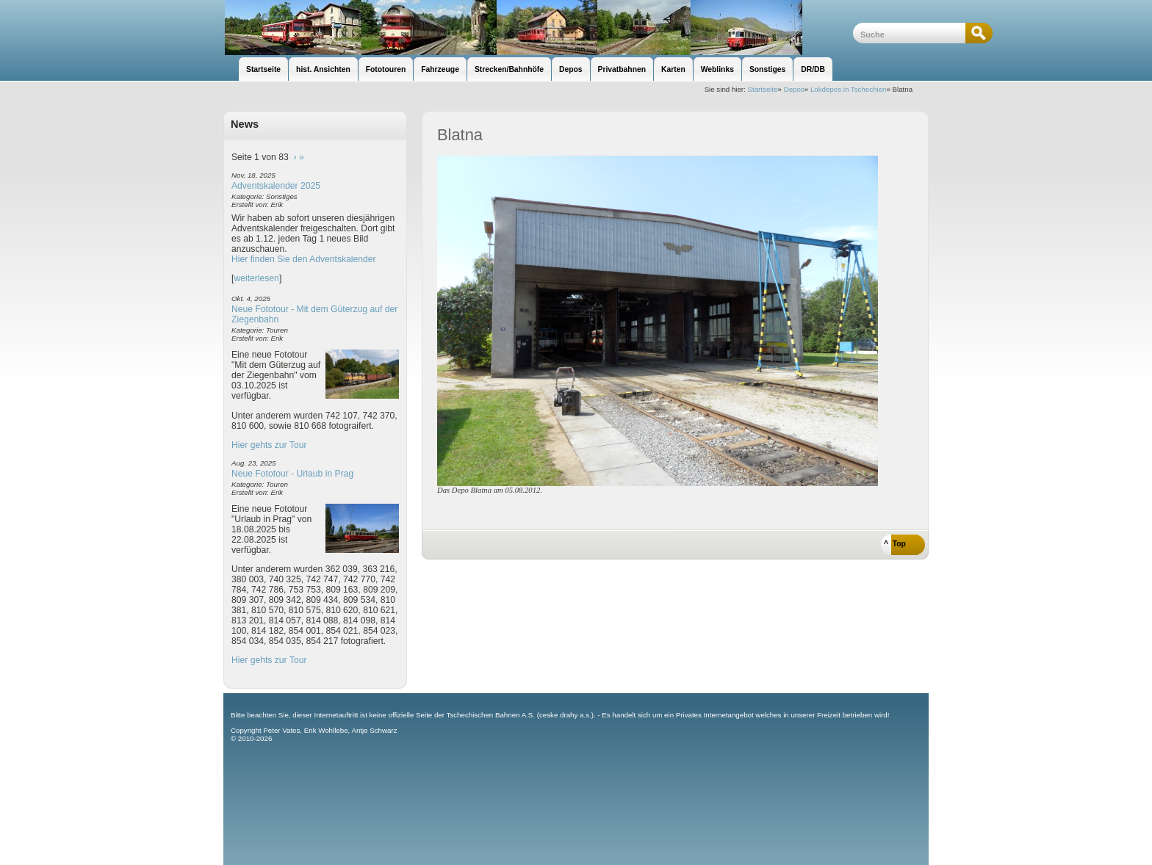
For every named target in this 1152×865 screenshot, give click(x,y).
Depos (794, 89)
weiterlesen (256, 278)
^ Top (895, 544)
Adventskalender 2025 (275, 186)
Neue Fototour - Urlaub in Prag (292, 473)
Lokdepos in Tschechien (848, 89)
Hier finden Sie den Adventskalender (303, 259)
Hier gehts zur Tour (268, 445)
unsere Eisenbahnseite (538, 27)
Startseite (763, 89)
